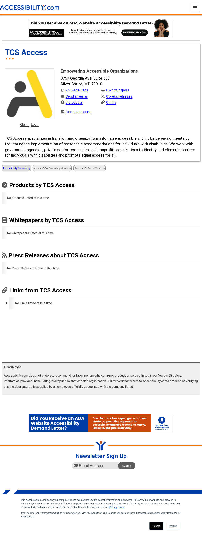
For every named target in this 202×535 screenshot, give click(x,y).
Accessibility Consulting (16, 168)
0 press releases (119, 96)
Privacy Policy (116, 507)
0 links (111, 102)
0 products (74, 102)
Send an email (77, 96)
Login (35, 125)
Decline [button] (173, 526)
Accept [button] (156, 526)
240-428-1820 (77, 90)
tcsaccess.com (78, 112)
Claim (24, 125)
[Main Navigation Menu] (195, 6)
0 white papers (117, 90)
